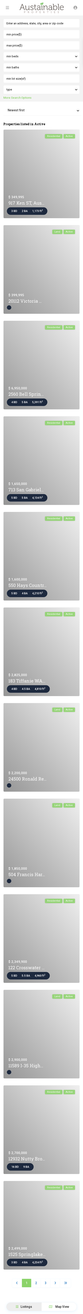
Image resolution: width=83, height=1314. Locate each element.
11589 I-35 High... (25, 1065)
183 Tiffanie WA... (26, 681)
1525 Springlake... (26, 1254)
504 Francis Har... (26, 874)
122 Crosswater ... (26, 967)
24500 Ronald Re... (27, 779)
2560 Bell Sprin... (26, 394)
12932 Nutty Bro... (26, 1159)
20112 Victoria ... (25, 301)
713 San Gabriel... (26, 490)
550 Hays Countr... (27, 585)
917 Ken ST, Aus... (26, 203)
